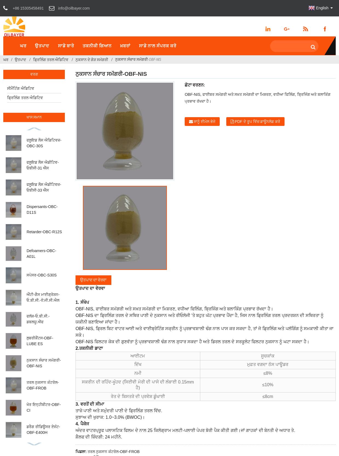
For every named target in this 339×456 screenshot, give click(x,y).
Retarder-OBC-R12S (44, 232)
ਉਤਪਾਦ (42, 45)
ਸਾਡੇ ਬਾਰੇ (66, 45)
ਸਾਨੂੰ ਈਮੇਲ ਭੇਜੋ (204, 121)
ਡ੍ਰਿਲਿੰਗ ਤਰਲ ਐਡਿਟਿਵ (50, 59)
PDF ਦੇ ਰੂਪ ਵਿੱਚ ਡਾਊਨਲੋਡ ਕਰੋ (257, 121)
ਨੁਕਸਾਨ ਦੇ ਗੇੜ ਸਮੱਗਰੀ (92, 59)
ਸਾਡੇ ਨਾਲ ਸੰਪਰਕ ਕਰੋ (157, 45)
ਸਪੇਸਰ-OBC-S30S (42, 275)
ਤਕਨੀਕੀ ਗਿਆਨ (97, 45)
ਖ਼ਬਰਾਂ (125, 45)
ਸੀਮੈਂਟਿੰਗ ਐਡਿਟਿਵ (20, 88)
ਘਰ (23, 45)
